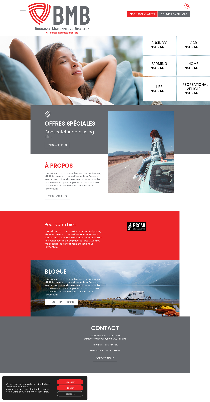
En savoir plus (57, 145)
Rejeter (70, 388)
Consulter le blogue (61, 302)
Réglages (70, 393)
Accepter (70, 382)
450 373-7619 (110, 344)
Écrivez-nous (105, 358)
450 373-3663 (112, 350)
